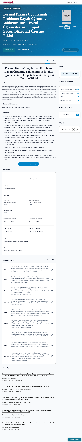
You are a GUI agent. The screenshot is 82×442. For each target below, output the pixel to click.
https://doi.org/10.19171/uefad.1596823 (11, 417)
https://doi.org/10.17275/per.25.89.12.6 (11, 429)
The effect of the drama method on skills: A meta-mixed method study (25, 386)
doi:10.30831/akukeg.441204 (21, 282)
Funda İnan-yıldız (32, 44)
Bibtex (53, 260)
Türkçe (69, 2)
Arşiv (61, 66)
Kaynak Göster (23, 49)
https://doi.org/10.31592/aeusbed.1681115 (12, 404)
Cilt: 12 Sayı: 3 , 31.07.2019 (69, 73)
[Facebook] (62, 129)
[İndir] (77, 115)
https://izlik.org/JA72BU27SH (13, 251)
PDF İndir (9, 50)
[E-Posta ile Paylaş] (77, 129)
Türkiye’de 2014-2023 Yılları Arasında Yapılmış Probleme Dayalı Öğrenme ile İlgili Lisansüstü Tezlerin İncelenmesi (28, 398)
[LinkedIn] (73, 129)
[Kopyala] (52, 270)
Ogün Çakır (6, 44)
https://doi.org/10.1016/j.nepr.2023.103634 (12, 380)
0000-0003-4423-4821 (10, 202)
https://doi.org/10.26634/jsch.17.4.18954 (11, 391)
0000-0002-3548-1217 (35, 202)
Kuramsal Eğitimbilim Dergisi (67, 27)
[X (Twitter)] (69, 129)
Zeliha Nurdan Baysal (19, 44)
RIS (46, 260)
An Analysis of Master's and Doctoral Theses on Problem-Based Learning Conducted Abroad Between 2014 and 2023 (27, 411)
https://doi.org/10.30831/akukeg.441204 (16, 241)
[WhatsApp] (66, 129)
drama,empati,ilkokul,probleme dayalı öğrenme (16, 107)
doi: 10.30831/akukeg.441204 (34, 315)
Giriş (75, 2)
